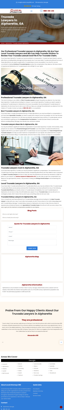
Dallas (20, 370)
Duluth (20, 373)
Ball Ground (5, 373)
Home (2, 43)
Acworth (4, 364)
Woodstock (53, 373)
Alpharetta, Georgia (42, 2)
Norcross (36, 373)
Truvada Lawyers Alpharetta (21, 43)
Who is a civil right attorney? (10, 214)
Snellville (52, 366)
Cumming (21, 368)
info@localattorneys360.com (26, 2)
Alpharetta (9, 43)
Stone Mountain (54, 368)
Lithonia (36, 368)
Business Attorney (38, 391)
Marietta (36, 370)
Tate (51, 370)
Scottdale (52, 364)
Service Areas (37, 395)
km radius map (32, 269)
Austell (4, 371)
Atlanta (4, 369)
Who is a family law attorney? (10, 217)
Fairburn (20, 375)
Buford (20, 364)
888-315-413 (48, 11)
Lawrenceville (37, 364)
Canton (20, 366)
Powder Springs (38, 375)
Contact (35, 393)
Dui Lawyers (36, 389)
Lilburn (35, 366)
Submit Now (32, 248)
